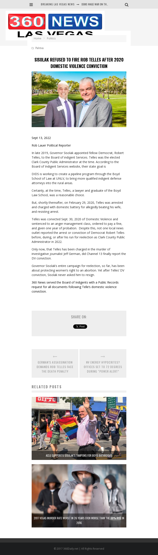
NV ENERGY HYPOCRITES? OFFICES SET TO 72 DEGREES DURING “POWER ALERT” (103, 366)
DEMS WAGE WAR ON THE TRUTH (99, 4)
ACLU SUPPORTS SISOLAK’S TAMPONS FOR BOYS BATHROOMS (79, 455)
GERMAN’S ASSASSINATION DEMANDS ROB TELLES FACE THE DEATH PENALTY (55, 366)
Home (37, 38)
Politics (40, 48)
